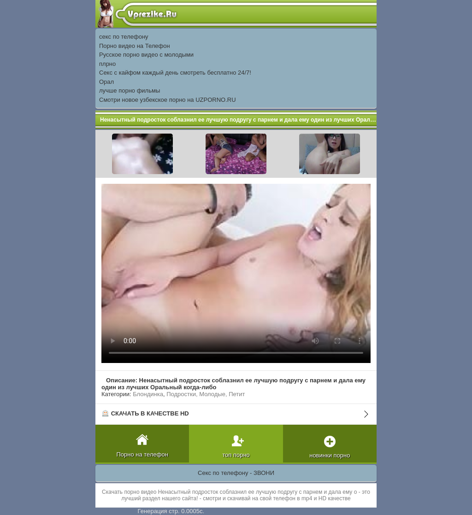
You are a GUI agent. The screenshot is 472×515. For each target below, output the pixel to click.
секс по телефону (123, 36)
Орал (106, 81)
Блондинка (148, 394)
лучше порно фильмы (129, 90)
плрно (107, 63)
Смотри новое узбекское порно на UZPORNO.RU (167, 99)
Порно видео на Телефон (134, 45)
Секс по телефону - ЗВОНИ (236, 472)
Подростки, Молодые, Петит (205, 394)
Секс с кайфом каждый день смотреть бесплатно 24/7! (175, 72)
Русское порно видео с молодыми (146, 54)
